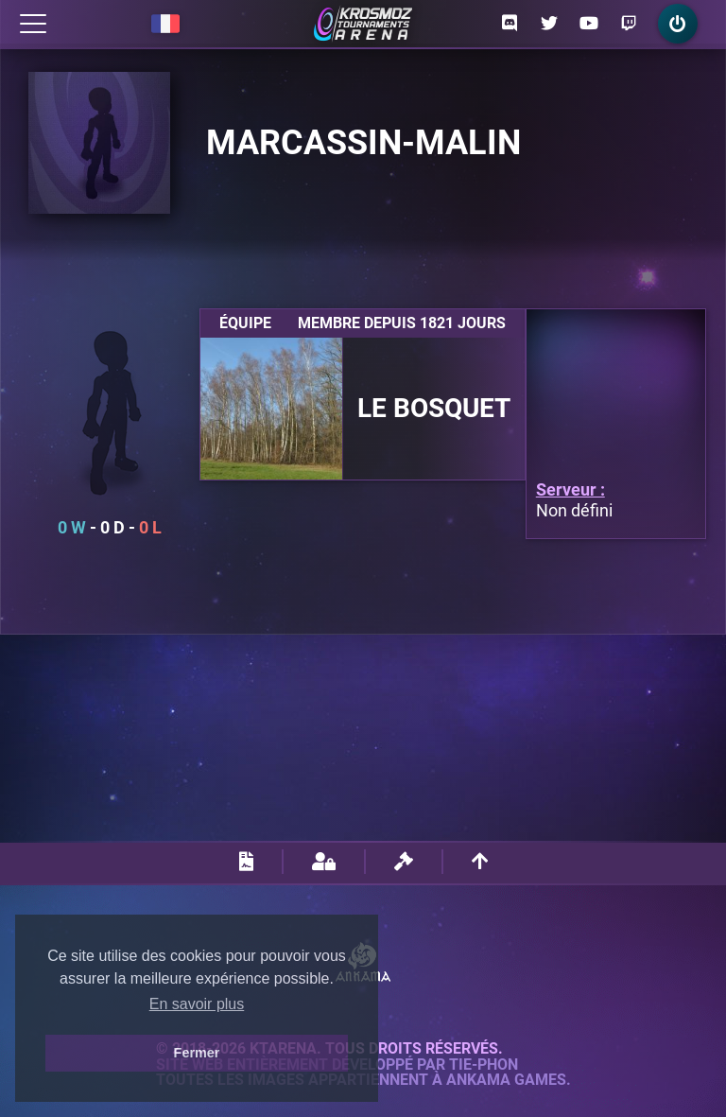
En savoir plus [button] (197, 1004)
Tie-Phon (483, 1065)
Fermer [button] (197, 1052)
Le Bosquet (433, 408)
